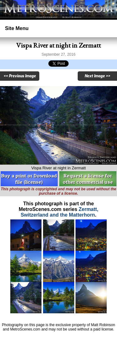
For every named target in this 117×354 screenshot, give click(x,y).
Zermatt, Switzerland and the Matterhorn (59, 212)
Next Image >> (97, 76)
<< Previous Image (19, 76)
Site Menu (17, 28)
